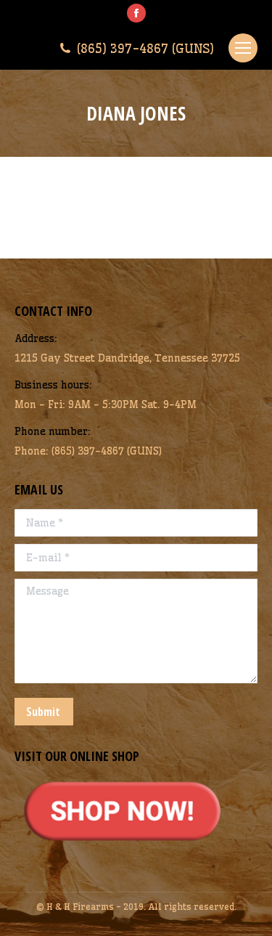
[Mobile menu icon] (242, 47)
